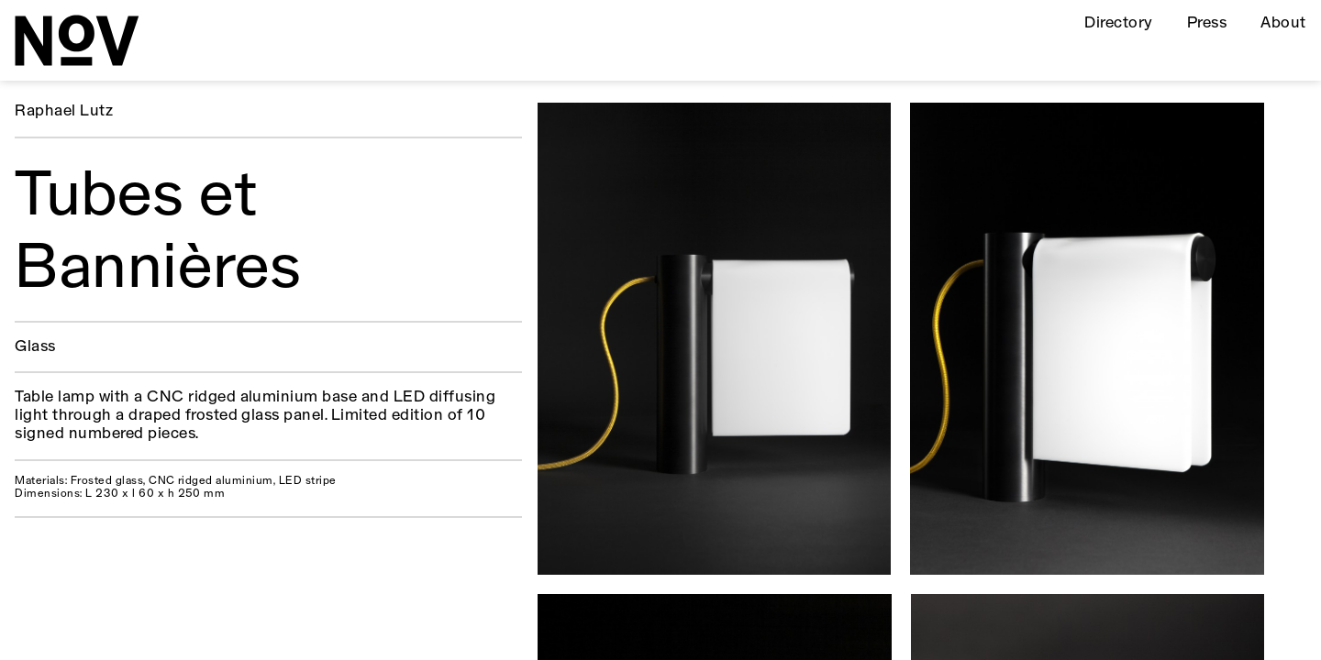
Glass (35, 347)
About (1282, 23)
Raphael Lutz (64, 111)
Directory (1118, 23)
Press (1207, 23)
